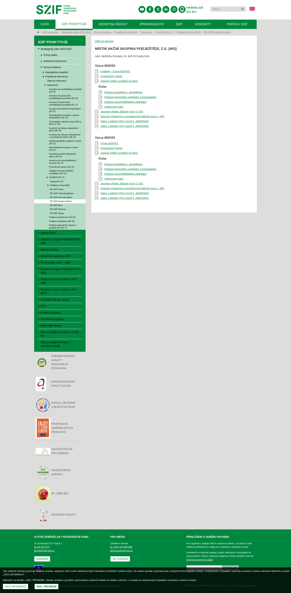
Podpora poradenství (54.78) (62, 217)
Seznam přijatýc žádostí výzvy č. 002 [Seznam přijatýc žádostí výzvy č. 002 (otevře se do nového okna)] (122, 111)
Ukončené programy (52, 319)
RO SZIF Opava (57, 213)
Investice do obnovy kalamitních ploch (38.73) (64, 129)
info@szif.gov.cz (44, 550)
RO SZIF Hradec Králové (217, 32)
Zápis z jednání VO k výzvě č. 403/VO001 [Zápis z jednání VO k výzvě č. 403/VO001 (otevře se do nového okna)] (125, 198)
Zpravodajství (151, 24)
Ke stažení (120, 558)
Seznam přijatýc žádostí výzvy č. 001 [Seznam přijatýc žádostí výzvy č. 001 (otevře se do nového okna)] (122, 183)
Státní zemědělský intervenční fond (56, 10)
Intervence (146, 32)
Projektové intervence (126, 32)
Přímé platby (50, 55)
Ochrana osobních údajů (200, 559)
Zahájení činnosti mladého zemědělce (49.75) (61, 172)
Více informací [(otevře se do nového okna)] (15, 586)
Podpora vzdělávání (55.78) (61, 221)
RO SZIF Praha (56, 189)
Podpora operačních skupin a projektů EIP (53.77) (62, 226)
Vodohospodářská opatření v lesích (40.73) (65, 142)
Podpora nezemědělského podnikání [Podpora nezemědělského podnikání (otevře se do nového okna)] (125, 102)
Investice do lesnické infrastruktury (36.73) (65, 110)
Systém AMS (48, 232)
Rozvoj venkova (102, 32)
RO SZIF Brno (56, 205)
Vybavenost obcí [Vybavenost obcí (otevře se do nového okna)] (113, 106)
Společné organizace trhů (55, 256)
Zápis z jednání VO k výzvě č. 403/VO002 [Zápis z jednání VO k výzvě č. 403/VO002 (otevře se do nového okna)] (125, 126)
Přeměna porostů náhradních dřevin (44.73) (62, 155)
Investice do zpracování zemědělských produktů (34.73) (63, 97)
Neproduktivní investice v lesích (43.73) (63, 148)
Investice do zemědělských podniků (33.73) (65, 90)
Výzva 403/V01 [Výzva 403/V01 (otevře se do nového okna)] (109, 143)
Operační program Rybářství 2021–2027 (61, 241)
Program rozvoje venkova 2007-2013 (59, 291)
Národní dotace (49, 249)
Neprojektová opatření (56, 72)
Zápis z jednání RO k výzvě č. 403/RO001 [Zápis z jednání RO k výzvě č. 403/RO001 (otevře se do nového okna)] (125, 193)
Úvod (44, 24)
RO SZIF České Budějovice (62, 193)
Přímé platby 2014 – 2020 (55, 262)
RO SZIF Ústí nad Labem (61, 197)
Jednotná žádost (113, 24)
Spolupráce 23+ (57, 181)
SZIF (179, 24)
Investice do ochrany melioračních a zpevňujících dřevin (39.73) (64, 136)
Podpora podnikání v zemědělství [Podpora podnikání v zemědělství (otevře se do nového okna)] (123, 92)
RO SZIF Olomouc (58, 209)
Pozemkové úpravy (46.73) (61, 167)
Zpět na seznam (104, 41)
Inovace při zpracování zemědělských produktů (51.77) (63, 103)
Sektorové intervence (55, 61)
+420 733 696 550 (121, 547)
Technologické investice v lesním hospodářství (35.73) (64, 116)
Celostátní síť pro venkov (55, 299)
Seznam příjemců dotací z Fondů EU (60, 334)
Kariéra (42, 558)
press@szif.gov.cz (121, 550)
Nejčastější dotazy (51, 325)
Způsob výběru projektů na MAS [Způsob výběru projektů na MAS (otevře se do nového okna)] (119, 81)
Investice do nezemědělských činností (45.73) (62, 161)
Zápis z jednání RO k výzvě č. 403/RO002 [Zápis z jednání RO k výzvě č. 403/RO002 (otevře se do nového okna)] (125, 121)
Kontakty (203, 24)
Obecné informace (56, 81)
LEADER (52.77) (164, 32)
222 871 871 (42, 547)
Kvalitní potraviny (51, 312)
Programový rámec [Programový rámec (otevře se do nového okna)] (111, 76)
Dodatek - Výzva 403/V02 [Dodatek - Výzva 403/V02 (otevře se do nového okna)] (115, 71)
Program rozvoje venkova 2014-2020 (59, 281)
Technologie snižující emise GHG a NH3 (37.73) (65, 123)
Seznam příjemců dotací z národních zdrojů (56, 344)
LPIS (43, 306)
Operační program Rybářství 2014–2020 (61, 271)
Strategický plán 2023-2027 (76, 32)
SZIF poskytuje (74, 24)
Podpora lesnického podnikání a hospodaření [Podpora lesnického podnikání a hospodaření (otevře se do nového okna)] (130, 97)
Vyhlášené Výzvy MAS (188, 32)
